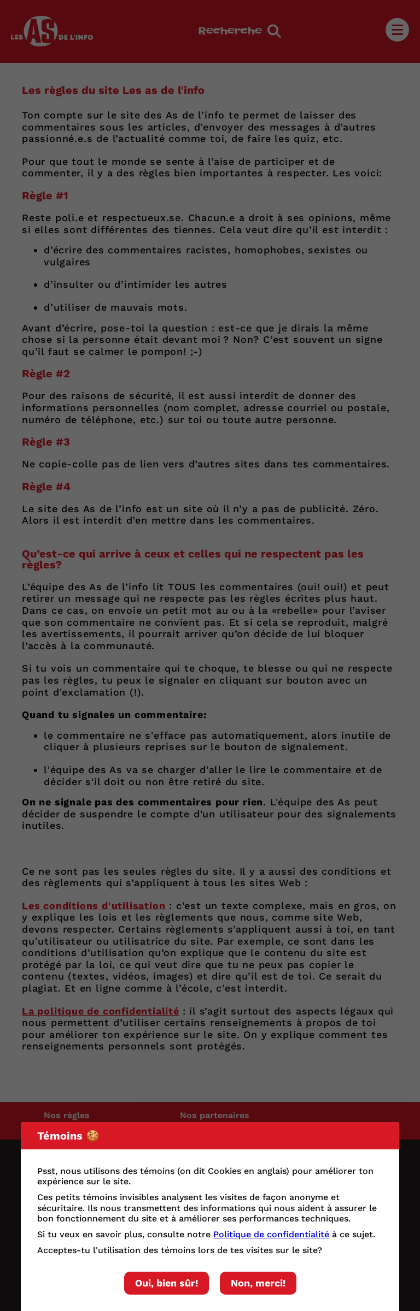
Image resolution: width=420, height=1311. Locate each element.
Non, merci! (258, 1283)
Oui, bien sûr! (166, 1283)
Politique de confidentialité (271, 1234)
